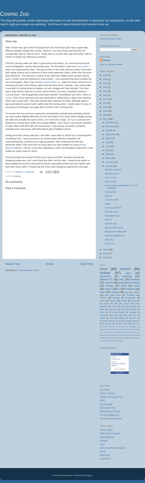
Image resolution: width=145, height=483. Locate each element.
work (121, 279)
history (125, 315)
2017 (105, 83)
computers (104, 315)
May (107, 150)
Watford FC (106, 279)
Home (49, 263)
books (106, 303)
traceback (119, 324)
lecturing (124, 306)
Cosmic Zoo (14, 14)
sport (128, 273)
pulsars (108, 324)
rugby (134, 306)
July (107, 142)
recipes (123, 301)
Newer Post (12, 263)
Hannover (133, 318)
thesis (112, 341)
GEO (112, 318)
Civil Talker (105, 390)
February (109, 162)
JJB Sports (72, 119)
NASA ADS (105, 455)
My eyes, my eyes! (113, 169)
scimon (103, 298)
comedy (116, 298)
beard (102, 321)
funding (128, 321)
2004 (105, 257)
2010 (105, 107)
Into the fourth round (114, 228)
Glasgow (121, 318)
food (102, 292)
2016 (105, 87)
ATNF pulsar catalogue (110, 433)
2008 (105, 115)
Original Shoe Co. (52, 82)
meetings (127, 276)
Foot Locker (82, 66)
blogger (121, 312)
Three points (110, 192)
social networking (106, 338)
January (109, 166)
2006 (105, 249)
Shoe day (109, 239)
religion (103, 318)
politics (137, 292)
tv (119, 289)
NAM (111, 312)
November (110, 126)
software (119, 338)
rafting (102, 335)
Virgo (138, 324)
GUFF (102, 400)
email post (119, 329)
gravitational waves (129, 282)
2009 (105, 111)
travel (104, 269)
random (125, 269)
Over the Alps (111, 223)
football (105, 273)
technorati (103, 341)
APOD (102, 451)
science (109, 282)
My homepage (106, 404)
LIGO (124, 285)
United (108, 204)
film (116, 303)
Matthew (107, 60)
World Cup (107, 326)
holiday (109, 285)
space (102, 309)
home (134, 315)
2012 (105, 99)
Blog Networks (120, 372)
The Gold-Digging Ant (109, 415)
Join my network (119, 369)
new (135, 332)
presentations (131, 309)
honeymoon (130, 298)
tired (118, 341)
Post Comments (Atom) (28, 270)
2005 (105, 253)
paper (119, 309)
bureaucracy (120, 326)
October (109, 130)
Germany (135, 301)
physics (112, 301)
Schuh (8, 98)
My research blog (107, 408)
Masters (108, 196)
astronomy (105, 276)
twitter (129, 324)
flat (120, 321)
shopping (17, 176)
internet (137, 329)
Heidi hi (108, 220)
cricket (114, 306)
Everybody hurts (112, 216)
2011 (105, 103)
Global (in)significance (115, 235)
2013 (105, 95)
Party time (109, 243)
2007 (105, 119)
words (102, 312)
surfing (134, 338)
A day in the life (112, 200)
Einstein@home (107, 437)
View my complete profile (111, 64)
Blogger (88, 475)
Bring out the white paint (116, 231)
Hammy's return (112, 173)
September (110, 134)
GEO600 (104, 441)
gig (126, 292)
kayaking (135, 279)
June (107, 146)
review (114, 292)
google (128, 329)
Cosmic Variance (107, 393)
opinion (126, 303)
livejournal (106, 332)
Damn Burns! (111, 181)
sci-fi (107, 295)
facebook (111, 321)
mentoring (117, 332)
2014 (105, 91)
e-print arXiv (105, 458)
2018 (105, 79)
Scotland (131, 295)
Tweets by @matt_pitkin (110, 39)
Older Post (86, 263)
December (110, 122)
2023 (105, 75)
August (108, 138)
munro (127, 332)
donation (103, 329)
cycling (115, 315)
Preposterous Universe (110, 411)
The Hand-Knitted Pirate (111, 418)
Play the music (111, 212)
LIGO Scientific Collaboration (113, 448)
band (137, 285)
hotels (118, 295)
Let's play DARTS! (113, 208)
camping (132, 312)
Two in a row (110, 177)
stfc (127, 338)
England (130, 289)
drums (108, 289)
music (102, 301)
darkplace (133, 326)
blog (110, 309)
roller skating (112, 335)
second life (123, 335)
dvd (110, 329)
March (108, 158)
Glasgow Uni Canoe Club (111, 397)
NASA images (106, 430)
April (107, 154)
